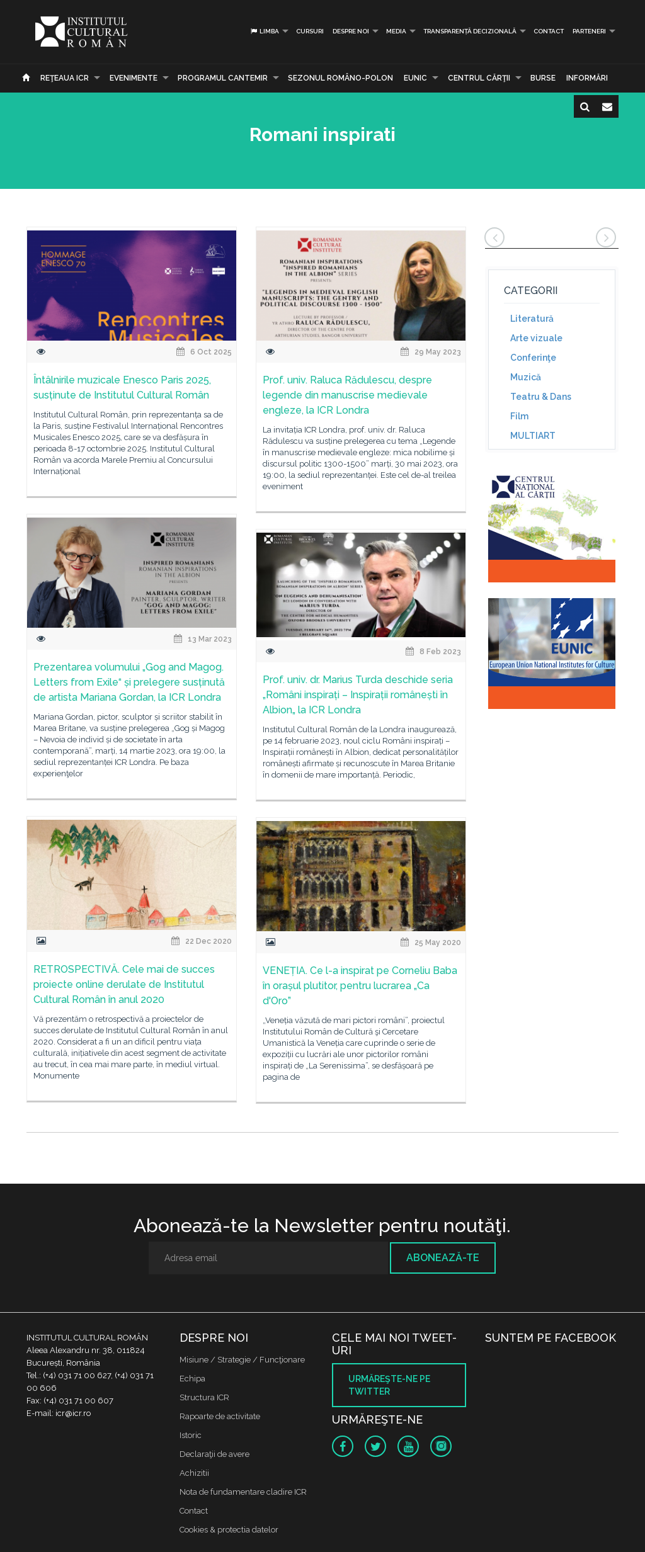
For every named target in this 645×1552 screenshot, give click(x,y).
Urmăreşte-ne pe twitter (389, 1385)
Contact (549, 31)
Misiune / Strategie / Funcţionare (242, 1359)
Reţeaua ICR (64, 78)
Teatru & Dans (540, 397)
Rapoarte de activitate (220, 1416)
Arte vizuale (536, 338)
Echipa (192, 1378)
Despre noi (351, 31)
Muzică (525, 377)
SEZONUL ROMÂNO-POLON (340, 78)
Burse (543, 78)
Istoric (191, 1435)
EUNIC (415, 78)
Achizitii (194, 1473)
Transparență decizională (470, 31)
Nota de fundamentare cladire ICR (243, 1492)
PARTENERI (589, 31)
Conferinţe (533, 358)
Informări (587, 78)
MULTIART (533, 436)
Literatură (532, 319)
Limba (264, 31)
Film (519, 416)
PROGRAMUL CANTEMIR (223, 78)
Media (396, 31)
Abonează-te (442, 1258)
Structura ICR (204, 1397)
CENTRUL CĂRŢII (479, 78)
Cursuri (310, 31)
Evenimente (133, 78)
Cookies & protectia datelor (229, 1529)
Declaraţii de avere (214, 1454)
